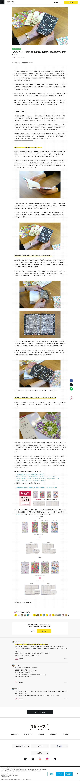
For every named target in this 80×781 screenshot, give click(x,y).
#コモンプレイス (27, 602)
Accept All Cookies (68, 774)
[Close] (77, 773)
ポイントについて (28, 734)
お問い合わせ (66, 734)
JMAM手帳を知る (16, 48)
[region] (40, 773)
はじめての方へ (14, 734)
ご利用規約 (41, 734)
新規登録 (71, 2)
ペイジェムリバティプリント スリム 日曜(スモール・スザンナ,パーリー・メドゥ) (37, 478)
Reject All (60, 774)
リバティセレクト (20, 514)
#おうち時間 (18, 602)
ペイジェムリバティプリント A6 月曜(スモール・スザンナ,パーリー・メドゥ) (36, 476)
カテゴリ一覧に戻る (37, 712)
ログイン (56, 2)
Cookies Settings (51, 774)
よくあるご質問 (53, 734)
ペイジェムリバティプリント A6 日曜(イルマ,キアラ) (30, 474)
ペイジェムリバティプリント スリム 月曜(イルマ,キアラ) (31, 481)
